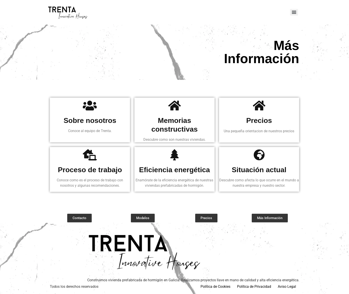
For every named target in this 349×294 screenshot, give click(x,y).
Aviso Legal (287, 286)
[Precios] (259, 105)
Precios (259, 120)
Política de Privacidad (254, 286)
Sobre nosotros (90, 120)
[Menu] (294, 12)
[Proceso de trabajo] (89, 154)
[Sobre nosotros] (89, 105)
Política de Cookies (215, 286)
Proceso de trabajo (90, 170)
